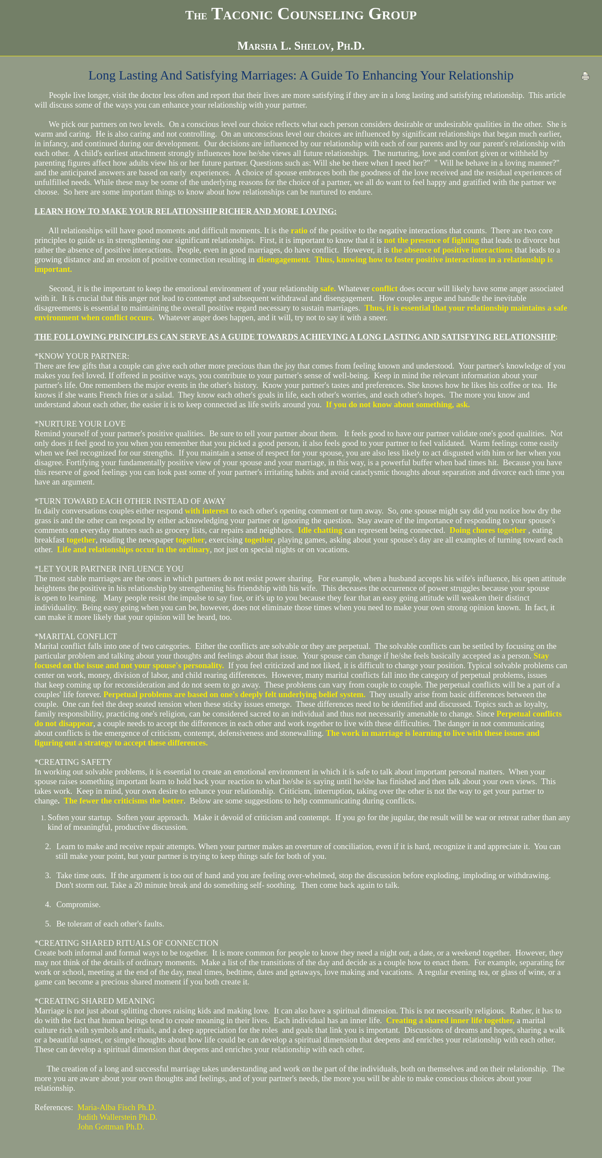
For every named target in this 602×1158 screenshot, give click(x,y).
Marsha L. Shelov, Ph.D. (301, 45)
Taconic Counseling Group (301, 13)
